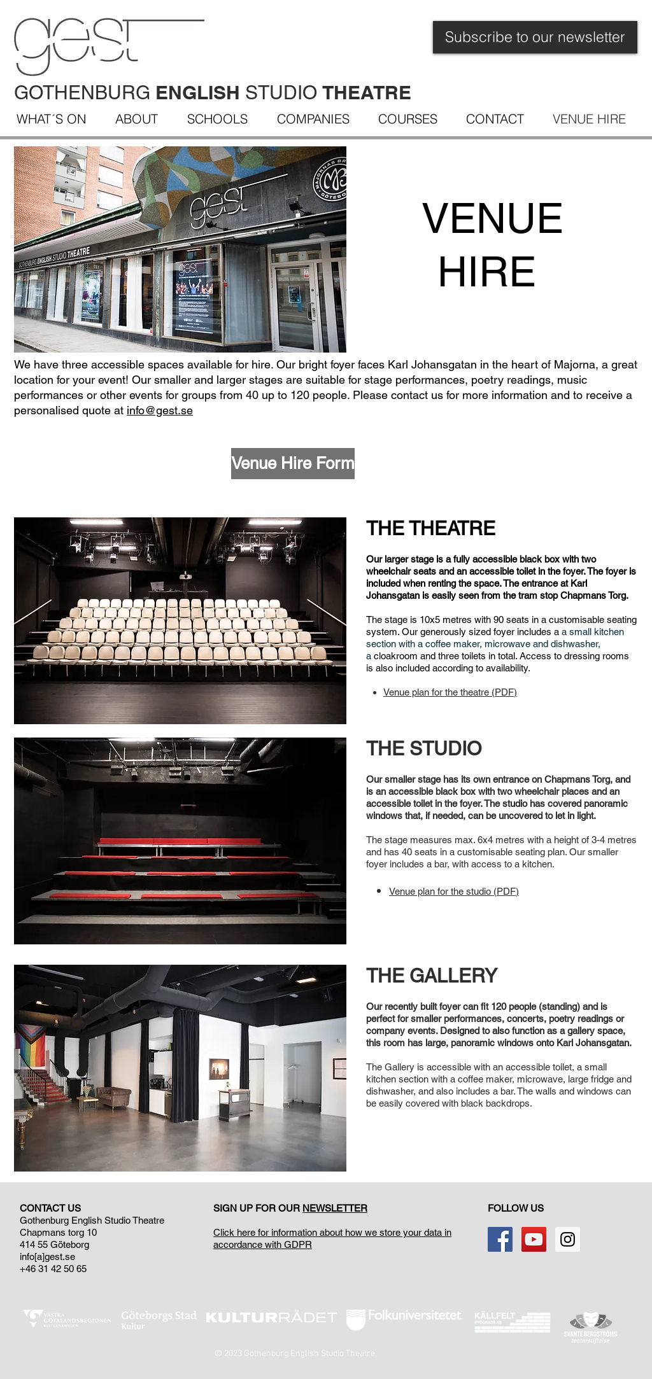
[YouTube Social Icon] (533, 1239)
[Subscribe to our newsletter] (535, 37)
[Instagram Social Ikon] (567, 1239)
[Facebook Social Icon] (500, 1239)
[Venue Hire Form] (293, 463)
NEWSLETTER (334, 1208)
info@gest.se (160, 410)
